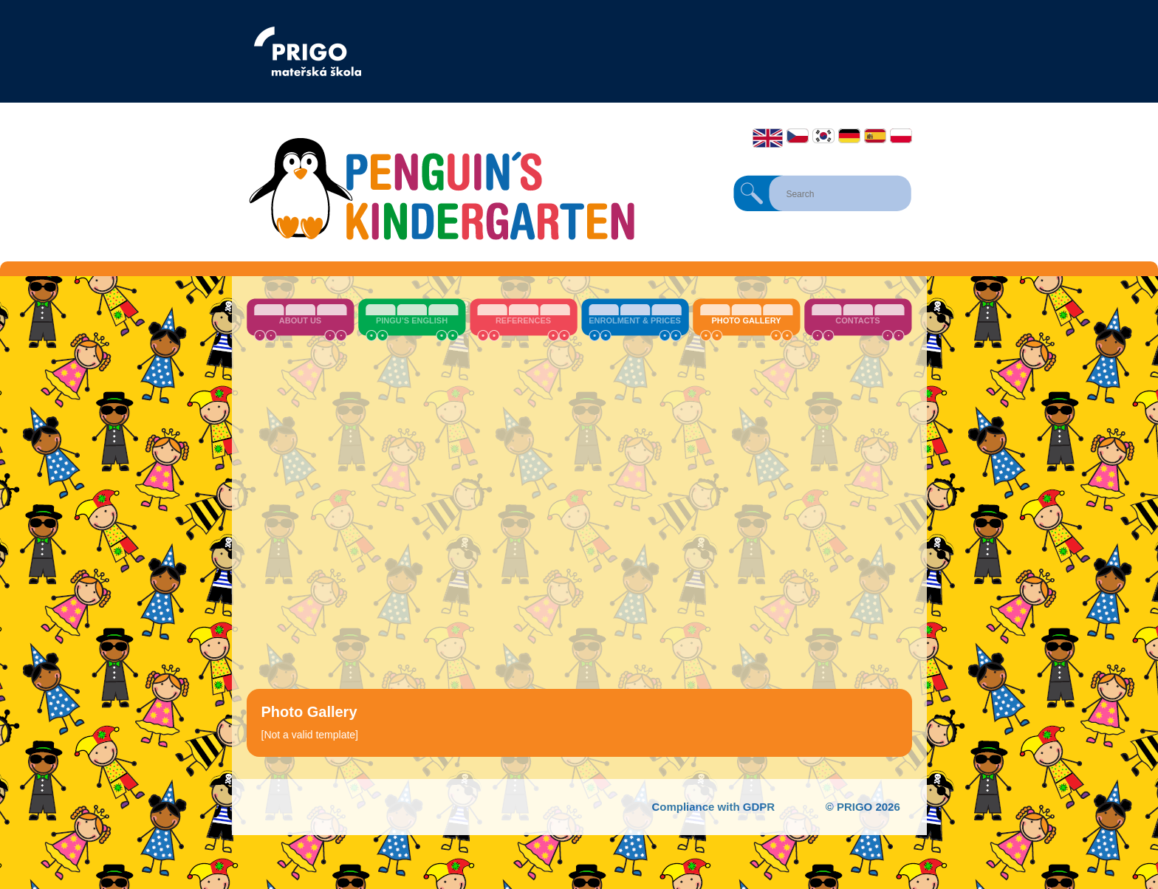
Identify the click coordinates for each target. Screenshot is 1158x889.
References (523, 320)
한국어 (823, 135)
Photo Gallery (746, 320)
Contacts (857, 320)
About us (300, 320)
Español (875, 135)
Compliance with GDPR (713, 806)
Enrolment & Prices (635, 320)
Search (752, 193)
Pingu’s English (412, 320)
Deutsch (849, 135)
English (768, 138)
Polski (901, 135)
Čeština (798, 135)
